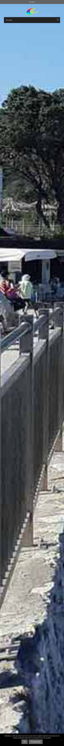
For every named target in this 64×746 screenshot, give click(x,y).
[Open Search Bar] (58, 19)
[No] (62, 740)
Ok (25, 742)
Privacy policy (36, 742)
